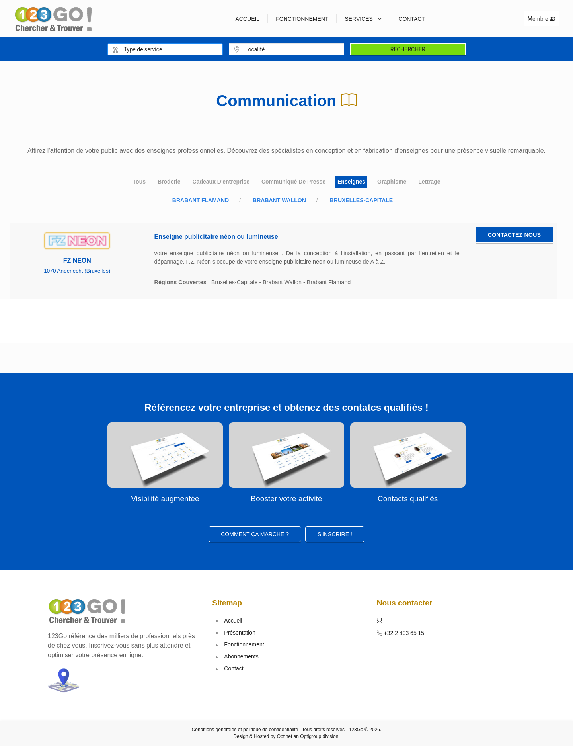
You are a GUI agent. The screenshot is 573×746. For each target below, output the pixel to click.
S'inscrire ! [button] (335, 534)
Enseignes (351, 181)
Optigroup (310, 736)
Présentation (239, 632)
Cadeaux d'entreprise (221, 181)
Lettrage (429, 181)
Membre (541, 19)
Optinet (284, 736)
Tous (139, 181)
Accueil (247, 19)
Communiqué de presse (293, 181)
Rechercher (407, 49)
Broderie (169, 181)
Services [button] (363, 19)
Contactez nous (514, 235)
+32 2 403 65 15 (403, 633)
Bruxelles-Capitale (361, 200)
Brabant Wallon (279, 200)
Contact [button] (411, 19)
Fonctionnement (302, 19)
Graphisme (391, 181)
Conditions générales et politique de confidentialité (245, 729)
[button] (379, 620)
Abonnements (241, 656)
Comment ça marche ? (255, 534)
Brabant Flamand (200, 200)
